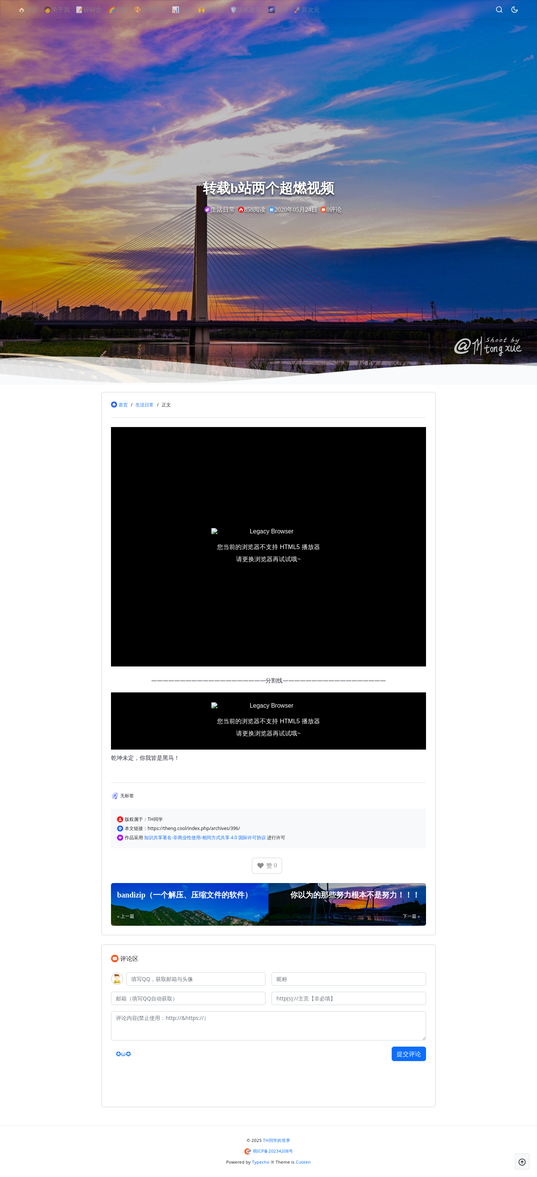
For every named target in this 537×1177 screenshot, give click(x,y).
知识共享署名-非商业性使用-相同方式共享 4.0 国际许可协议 (205, 837)
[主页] (349, 998)
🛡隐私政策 (254, 9)
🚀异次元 (315, 9)
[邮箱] (188, 998)
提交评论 (409, 1054)
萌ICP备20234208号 (273, 1151)
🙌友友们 (219, 9)
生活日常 (144, 404)
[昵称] (349, 979)
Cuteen (303, 1162)
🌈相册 (126, 9)
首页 (123, 404)
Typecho (261, 1162)
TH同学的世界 (277, 1140)
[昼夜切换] (506, 9)
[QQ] (195, 979)
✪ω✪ (123, 1054)
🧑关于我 (65, 9)
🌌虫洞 (286, 9)
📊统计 (190, 9)
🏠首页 (36, 9)
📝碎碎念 (97, 9)
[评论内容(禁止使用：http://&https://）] (268, 1026)
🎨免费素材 (158, 9)
